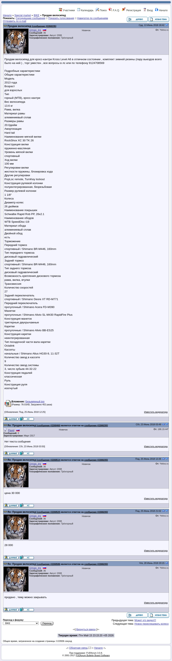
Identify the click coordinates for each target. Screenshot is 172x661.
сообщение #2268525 (48, 512)
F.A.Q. (114, 10)
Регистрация (131, 10)
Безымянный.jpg (34, 401)
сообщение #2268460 (48, 425)
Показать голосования (61, 18)
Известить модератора (156, 412)
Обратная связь (78, 647)
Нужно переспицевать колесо (151, 623)
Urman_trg (35, 30)
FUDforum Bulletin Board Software (93, 655)
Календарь (85, 10)
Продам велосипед (19, 26)
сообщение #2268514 (48, 460)
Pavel (11, 430)
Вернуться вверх (86, 629)
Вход (148, 10)
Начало (161, 10)
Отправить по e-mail (14, 21)
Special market (22, 15)
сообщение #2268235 (44, 26)
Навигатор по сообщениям (92, 18)
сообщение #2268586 (48, 564)
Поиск (101, 10)
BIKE (36, 15)
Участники (67, 10)
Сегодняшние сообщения (30, 18)
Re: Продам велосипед (21, 425)
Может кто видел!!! (145, 620)
